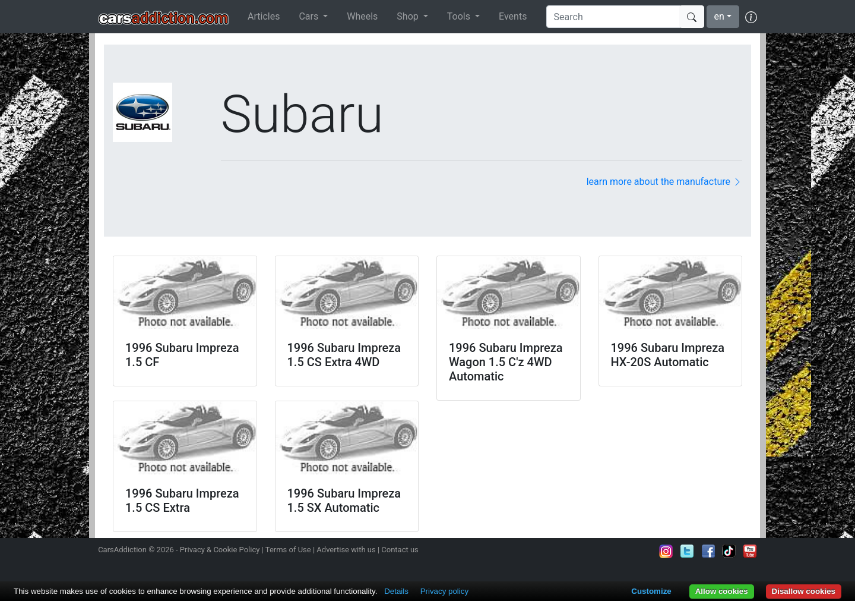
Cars (310, 16)
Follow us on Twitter (687, 551)
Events (513, 16)
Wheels (362, 16)
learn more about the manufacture (664, 181)
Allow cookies (721, 591)
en (719, 16)
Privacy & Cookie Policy (220, 549)
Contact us (400, 549)
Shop (408, 16)
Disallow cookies (803, 591)
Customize (651, 591)
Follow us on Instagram (666, 551)
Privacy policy (444, 591)
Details (396, 591)
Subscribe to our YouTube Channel (750, 551)
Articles (264, 16)
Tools (460, 16)
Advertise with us (345, 549)
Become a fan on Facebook (708, 551)
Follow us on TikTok (729, 551)
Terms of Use (288, 549)
